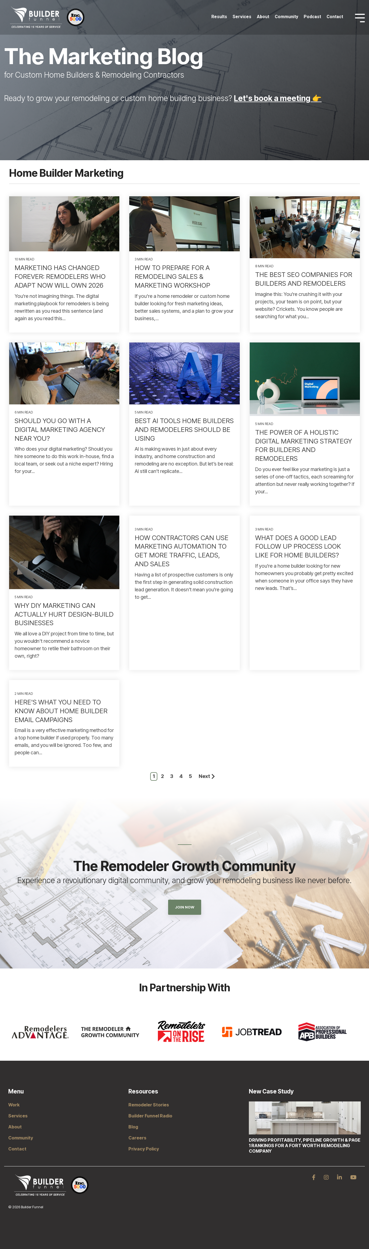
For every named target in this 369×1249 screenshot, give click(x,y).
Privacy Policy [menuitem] (143, 1149)
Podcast (312, 16)
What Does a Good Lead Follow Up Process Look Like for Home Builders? (298, 546)
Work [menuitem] (14, 1104)
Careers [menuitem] (137, 1138)
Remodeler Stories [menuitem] (148, 1104)
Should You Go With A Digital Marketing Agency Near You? (60, 429)
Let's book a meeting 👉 (278, 98)
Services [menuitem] (18, 1116)
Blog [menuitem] (133, 1127)
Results (219, 16)
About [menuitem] (15, 1127)
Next (207, 776)
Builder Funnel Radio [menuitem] (150, 1116)
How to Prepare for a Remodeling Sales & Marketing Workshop (172, 276)
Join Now (184, 907)
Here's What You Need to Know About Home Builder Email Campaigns (61, 711)
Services (242, 16)
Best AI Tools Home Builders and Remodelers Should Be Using (184, 429)
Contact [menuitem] (17, 1149)
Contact (335, 16)
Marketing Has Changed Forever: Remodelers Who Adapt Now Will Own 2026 (60, 276)
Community (286, 16)
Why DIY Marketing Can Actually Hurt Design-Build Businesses (64, 614)
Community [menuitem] (20, 1138)
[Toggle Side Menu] (360, 17)
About (263, 16)
